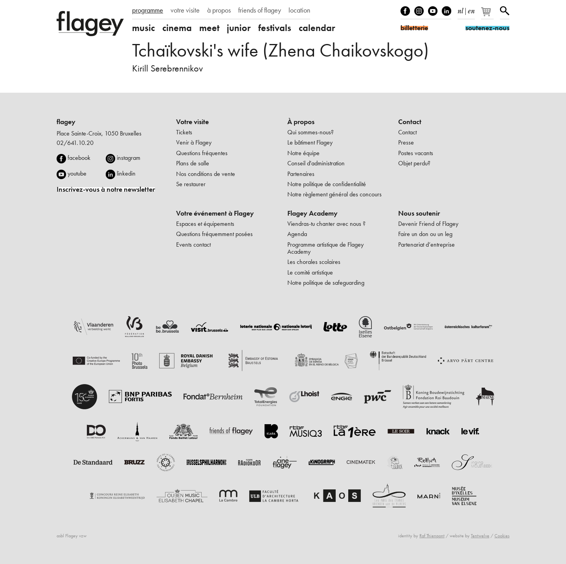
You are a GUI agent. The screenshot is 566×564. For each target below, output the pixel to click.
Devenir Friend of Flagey (428, 224)
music (143, 27)
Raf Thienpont (432, 536)
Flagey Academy (312, 213)
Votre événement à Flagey (215, 213)
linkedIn (446, 11)
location (299, 10)
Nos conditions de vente (205, 174)
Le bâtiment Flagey (310, 142)
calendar (317, 27)
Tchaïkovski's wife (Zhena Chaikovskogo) (280, 50)
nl (460, 9)
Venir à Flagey (193, 142)
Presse (406, 142)
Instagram (419, 11)
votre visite (185, 10)
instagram (128, 158)
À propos (300, 122)
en (471, 9)
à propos (219, 10)
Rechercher (504, 11)
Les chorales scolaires (313, 262)
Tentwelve (480, 536)
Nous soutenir (419, 213)
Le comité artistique (310, 272)
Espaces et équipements (205, 224)
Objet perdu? (414, 163)
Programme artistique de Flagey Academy (325, 248)
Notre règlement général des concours (334, 194)
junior (239, 27)
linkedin (126, 173)
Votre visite (192, 122)
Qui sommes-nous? (310, 132)
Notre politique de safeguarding (325, 282)
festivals (274, 27)
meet (209, 27)
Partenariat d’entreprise (426, 244)
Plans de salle (192, 163)
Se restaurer (191, 184)
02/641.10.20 (75, 143)
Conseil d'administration (316, 163)
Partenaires (300, 174)
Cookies (501, 536)
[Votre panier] (488, 15)
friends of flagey (259, 10)
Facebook (405, 11)
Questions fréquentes (202, 153)
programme (147, 10)
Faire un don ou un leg (425, 234)
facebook (79, 158)
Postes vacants (415, 153)
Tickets (184, 132)
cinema (177, 27)
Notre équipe (303, 153)
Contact (409, 122)
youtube (77, 173)
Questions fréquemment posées (214, 234)
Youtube (432, 11)
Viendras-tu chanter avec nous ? (326, 224)
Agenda (297, 234)
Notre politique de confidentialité (326, 184)
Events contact (193, 244)
